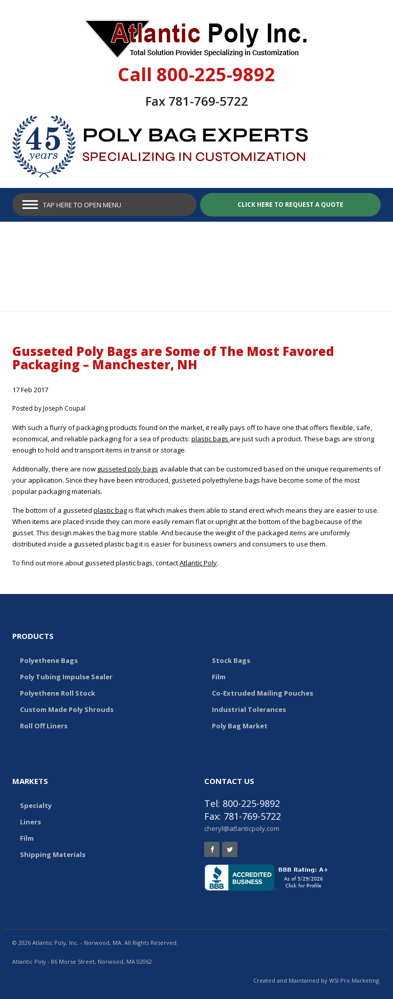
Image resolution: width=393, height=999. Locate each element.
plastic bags (210, 438)
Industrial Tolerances (249, 709)
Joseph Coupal (64, 408)
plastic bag (110, 510)
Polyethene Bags (49, 660)
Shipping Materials (52, 854)
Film (219, 676)
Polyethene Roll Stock (57, 693)
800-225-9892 (216, 74)
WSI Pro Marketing (354, 980)
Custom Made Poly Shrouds (67, 709)
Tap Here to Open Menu (82, 204)
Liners (30, 821)
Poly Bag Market (240, 725)
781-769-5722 (208, 100)
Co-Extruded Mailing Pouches (262, 693)
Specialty (36, 805)
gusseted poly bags (127, 468)
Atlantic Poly (198, 562)
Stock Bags (231, 660)
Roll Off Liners (44, 725)
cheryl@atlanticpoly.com (241, 828)
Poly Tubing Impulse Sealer (66, 676)
